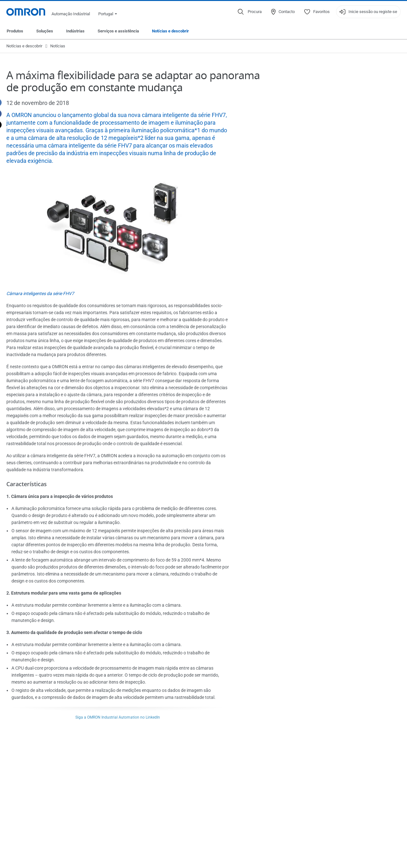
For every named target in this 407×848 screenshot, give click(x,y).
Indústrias (75, 31)
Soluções (44, 31)
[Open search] (250, 12)
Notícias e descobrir (170, 31)
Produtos (15, 31)
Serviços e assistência (118, 31)
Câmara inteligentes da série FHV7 (40, 293)
